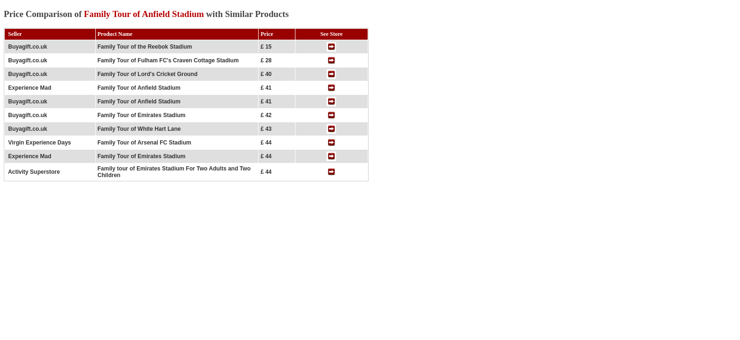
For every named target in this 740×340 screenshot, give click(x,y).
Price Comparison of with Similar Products (146, 14)
